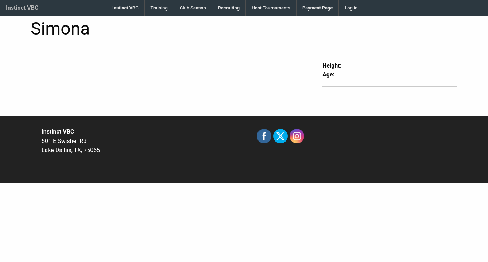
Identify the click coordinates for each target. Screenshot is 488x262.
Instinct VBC (22, 7)
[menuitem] (125, 8)
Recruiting (229, 8)
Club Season (193, 8)
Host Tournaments (271, 8)
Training (159, 8)
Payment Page (317, 8)
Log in (351, 8)
